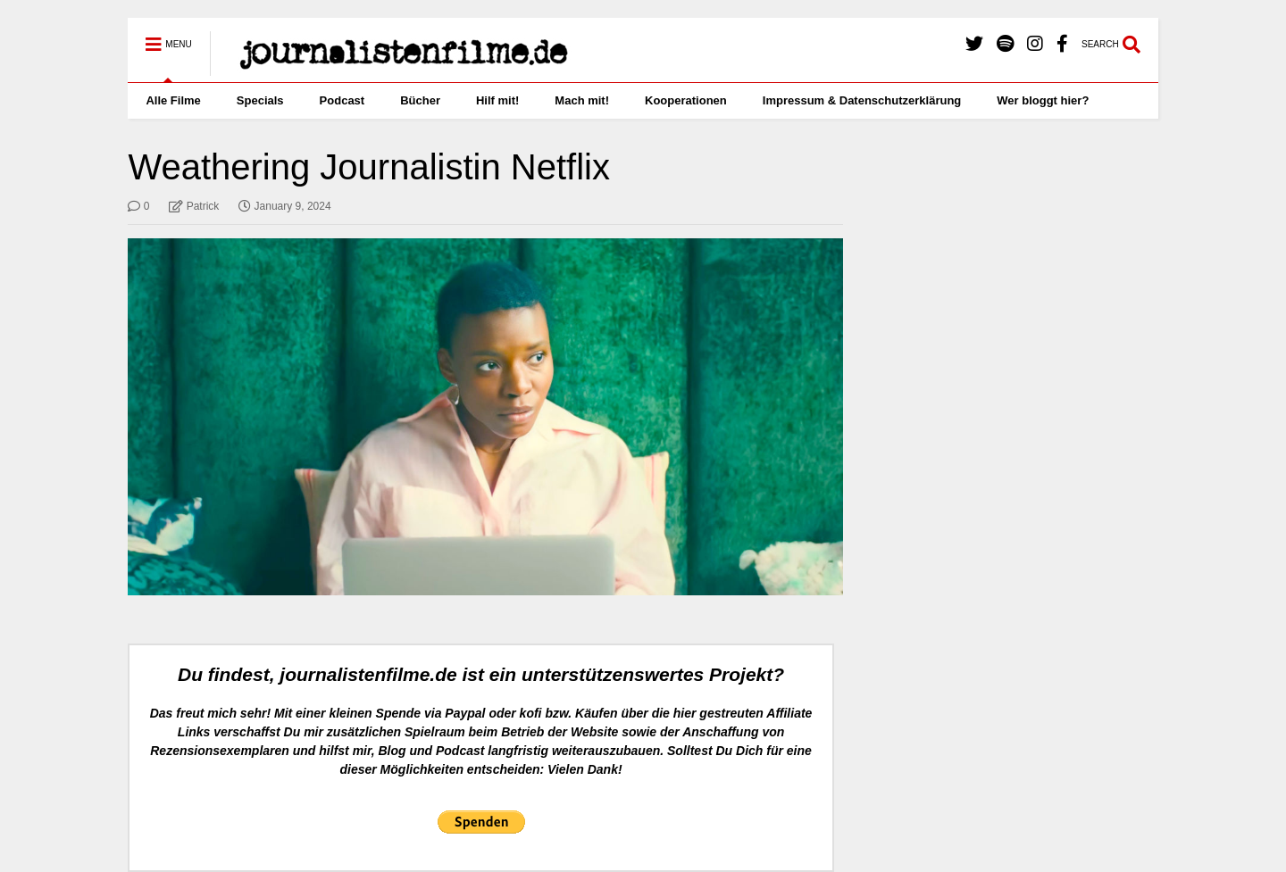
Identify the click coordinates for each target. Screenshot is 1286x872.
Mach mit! (582, 100)
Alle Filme (173, 100)
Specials (260, 100)
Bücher (420, 100)
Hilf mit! (497, 100)
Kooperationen (686, 100)
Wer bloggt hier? (1043, 100)
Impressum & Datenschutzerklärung (862, 100)
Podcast (342, 100)
